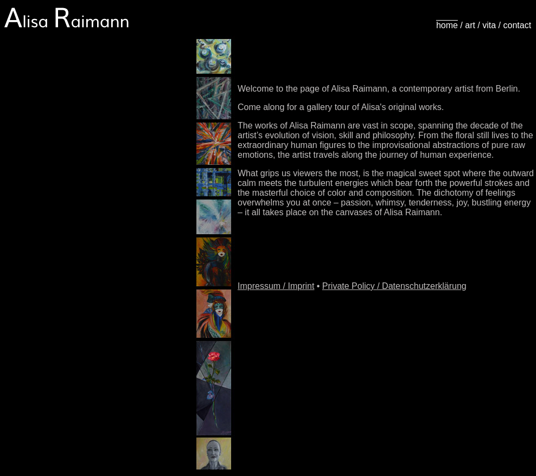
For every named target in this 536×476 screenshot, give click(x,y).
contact (517, 25)
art (470, 25)
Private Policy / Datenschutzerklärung (394, 286)
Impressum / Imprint (276, 286)
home (447, 25)
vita (489, 25)
